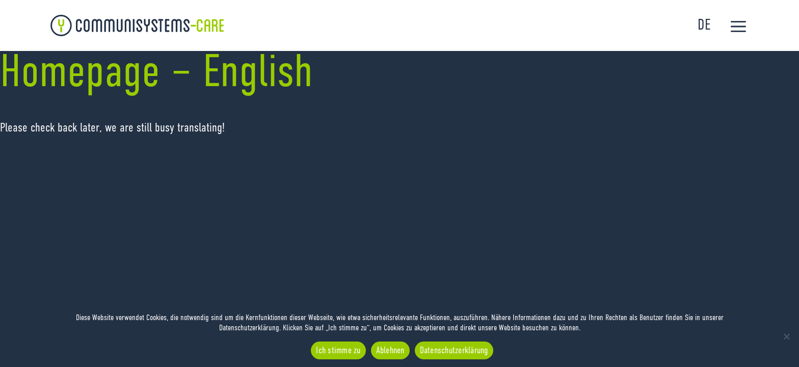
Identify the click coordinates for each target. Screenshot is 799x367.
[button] (738, 28)
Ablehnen (390, 350)
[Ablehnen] (786, 336)
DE (704, 25)
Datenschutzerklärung (454, 350)
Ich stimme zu (338, 350)
